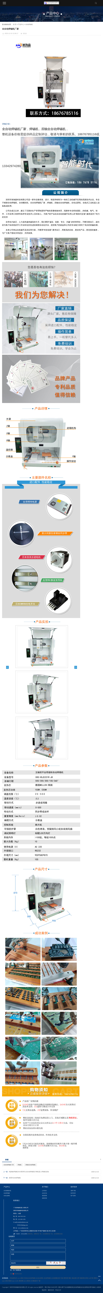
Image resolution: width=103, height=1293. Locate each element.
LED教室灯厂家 (35, 1281)
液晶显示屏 (75, 1278)
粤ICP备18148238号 (51, 1287)
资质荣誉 (44, 1195)
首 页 (14, 24)
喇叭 (70, 1278)
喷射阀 (21, 1281)
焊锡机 (19, 1165)
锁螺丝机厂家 (37, 1234)
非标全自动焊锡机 (30, 1278)
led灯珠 (91, 1278)
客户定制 (73, 1195)
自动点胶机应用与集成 (88, 1287)
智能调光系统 (84, 1278)
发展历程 (44, 1198)
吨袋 (62, 1278)
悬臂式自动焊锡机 (15, 1178)
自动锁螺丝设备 (58, 1234)
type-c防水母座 (7, 1281)
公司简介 (44, 1190)
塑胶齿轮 (96, 1278)
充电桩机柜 (13, 1278)
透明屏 (66, 1278)
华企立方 (58, 1290)
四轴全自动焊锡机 (31, 1165)
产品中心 (21, 24)
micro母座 (20, 1278)
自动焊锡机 (29, 24)
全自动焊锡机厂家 (9, 1165)
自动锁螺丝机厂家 (48, 1234)
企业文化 (44, 1193)
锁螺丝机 (30, 1234)
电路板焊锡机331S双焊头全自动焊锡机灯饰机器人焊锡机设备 (29, 1171)
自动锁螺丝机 (7, 1190)
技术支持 (73, 1193)
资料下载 (73, 1190)
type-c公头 (15, 1281)
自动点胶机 (7, 1195)
